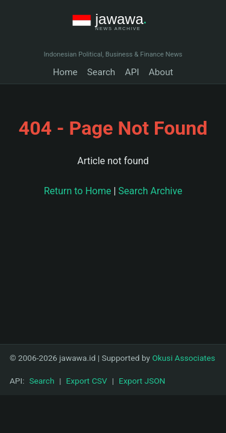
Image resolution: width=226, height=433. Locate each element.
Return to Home (77, 191)
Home (65, 72)
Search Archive (150, 191)
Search (101, 72)
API (132, 72)
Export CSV (86, 380)
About (161, 72)
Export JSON (142, 380)
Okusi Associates (183, 358)
